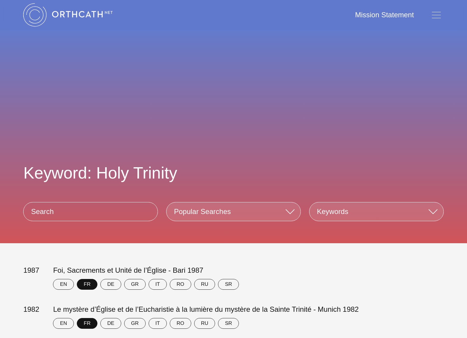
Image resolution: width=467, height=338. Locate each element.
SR (228, 284)
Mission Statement (384, 15)
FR (87, 284)
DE (110, 284)
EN (63, 284)
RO (180, 284)
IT (157, 284)
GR (135, 284)
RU (204, 284)
